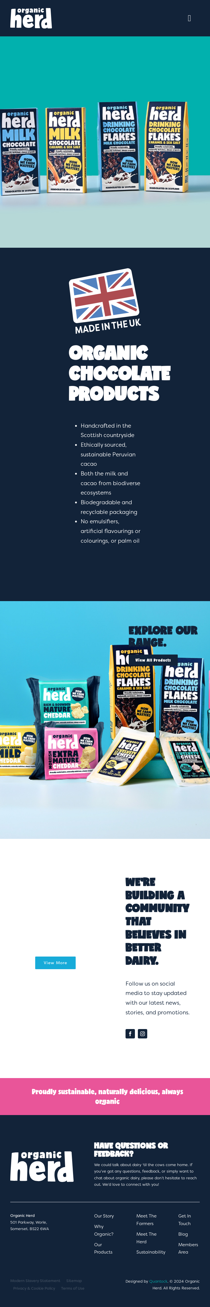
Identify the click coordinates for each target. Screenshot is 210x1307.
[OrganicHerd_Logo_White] (31, 11)
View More (55, 962)
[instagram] (142, 1033)
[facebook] (130, 1033)
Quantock (158, 1281)
